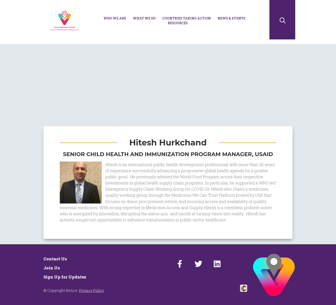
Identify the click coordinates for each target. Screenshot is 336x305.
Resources (178, 23)
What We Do (144, 18)
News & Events (231, 18)
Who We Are (114, 18)
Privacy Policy (91, 290)
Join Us (51, 268)
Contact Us (55, 258)
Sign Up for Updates (64, 277)
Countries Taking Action (186, 18)
